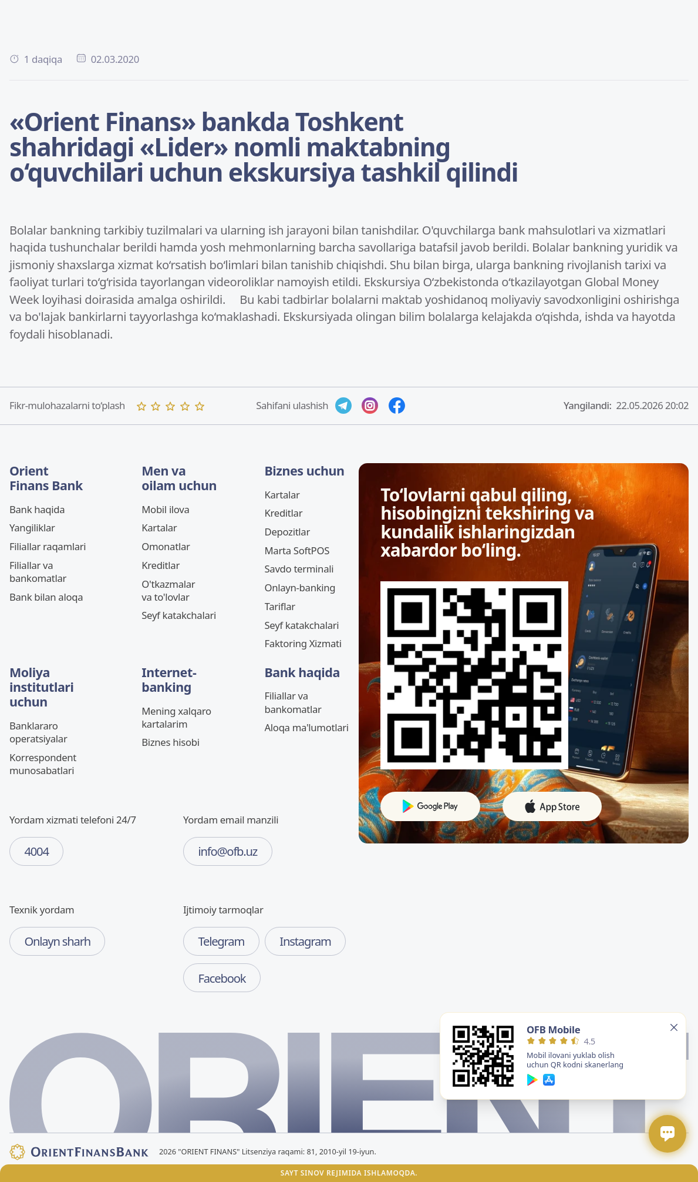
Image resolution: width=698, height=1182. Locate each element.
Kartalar (159, 527)
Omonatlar (165, 546)
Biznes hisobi (170, 742)
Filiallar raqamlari (47, 546)
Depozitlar (288, 531)
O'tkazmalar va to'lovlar (168, 590)
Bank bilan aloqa (46, 597)
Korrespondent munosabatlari (42, 764)
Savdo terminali (299, 568)
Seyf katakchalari (178, 615)
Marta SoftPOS (297, 550)
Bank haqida (37, 509)
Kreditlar (160, 565)
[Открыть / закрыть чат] (667, 1134)
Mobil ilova (165, 509)
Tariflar (280, 606)
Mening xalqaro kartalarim (176, 717)
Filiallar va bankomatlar (37, 571)
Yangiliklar (32, 527)
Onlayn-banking (300, 587)
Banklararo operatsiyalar (38, 732)
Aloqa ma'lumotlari (307, 727)
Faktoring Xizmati (303, 643)
